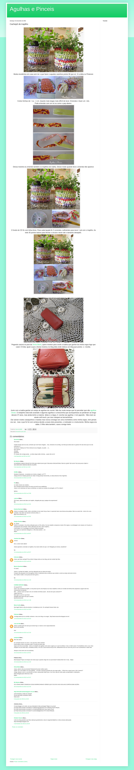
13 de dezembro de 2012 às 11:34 (22, 580)
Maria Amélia (17, 605)
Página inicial (54, 759)
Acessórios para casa (21, 431)
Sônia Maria (17, 667)
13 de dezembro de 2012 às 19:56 (22, 609)
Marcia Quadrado (18, 566)
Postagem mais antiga (91, 759)
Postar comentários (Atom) (20, 761)
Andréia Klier (17, 538)
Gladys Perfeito (18, 521)
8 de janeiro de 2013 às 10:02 (21, 699)
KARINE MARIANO (19, 585)
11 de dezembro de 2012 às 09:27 (22, 552)
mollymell (16, 637)
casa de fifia (17, 623)
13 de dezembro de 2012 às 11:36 (22, 600)
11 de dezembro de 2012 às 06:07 (22, 533)
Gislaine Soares (18, 718)
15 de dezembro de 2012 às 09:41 (22, 652)
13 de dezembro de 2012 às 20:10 (22, 618)
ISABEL (16, 472)
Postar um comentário (17, 727)
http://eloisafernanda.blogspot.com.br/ (24, 691)
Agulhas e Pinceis (32, 9)
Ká (14, 483)
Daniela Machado (18, 509)
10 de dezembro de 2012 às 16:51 (22, 516)
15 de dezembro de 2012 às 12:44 (22, 662)
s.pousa (16, 498)
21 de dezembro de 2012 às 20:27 (22, 677)
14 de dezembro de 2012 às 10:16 (22, 632)
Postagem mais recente (16, 759)
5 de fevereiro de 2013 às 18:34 (22, 723)
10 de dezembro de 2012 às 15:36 (22, 477)
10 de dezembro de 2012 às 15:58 (22, 493)
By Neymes (17, 461)
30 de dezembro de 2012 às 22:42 (22, 686)
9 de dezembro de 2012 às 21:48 (22, 467)
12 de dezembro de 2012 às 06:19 (22, 561)
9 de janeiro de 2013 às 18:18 (21, 713)
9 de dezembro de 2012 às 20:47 (22, 456)
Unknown (16, 557)
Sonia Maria (36, 345)
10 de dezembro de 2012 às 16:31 (22, 504)
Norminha (16, 439)
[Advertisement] (53, 743)
